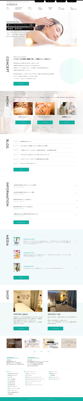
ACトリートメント (31, 373)
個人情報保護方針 (13, 392)
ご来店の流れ (11, 381)
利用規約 (10, 394)
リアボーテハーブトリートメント (34, 384)
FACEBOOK (39, 1)
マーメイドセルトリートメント (33, 381)
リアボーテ (29, 375)
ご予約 (10, 377)
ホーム (8, 371)
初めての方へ (12, 375)
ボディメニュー (53, 371)
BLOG (72, 1)
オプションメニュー (54, 377)
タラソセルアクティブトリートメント (35, 379)
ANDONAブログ (13, 373)
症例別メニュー (53, 373)
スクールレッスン (12, 390)
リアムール (29, 382)
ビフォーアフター (12, 386)
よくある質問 (11, 379)
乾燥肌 (52, 375)
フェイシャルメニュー (30, 371)
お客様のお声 (11, 384)
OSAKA (50, 1)
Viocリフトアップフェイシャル (33, 377)
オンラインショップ (14, 388)
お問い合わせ (11, 382)
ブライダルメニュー (54, 379)
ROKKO (61, 1)
